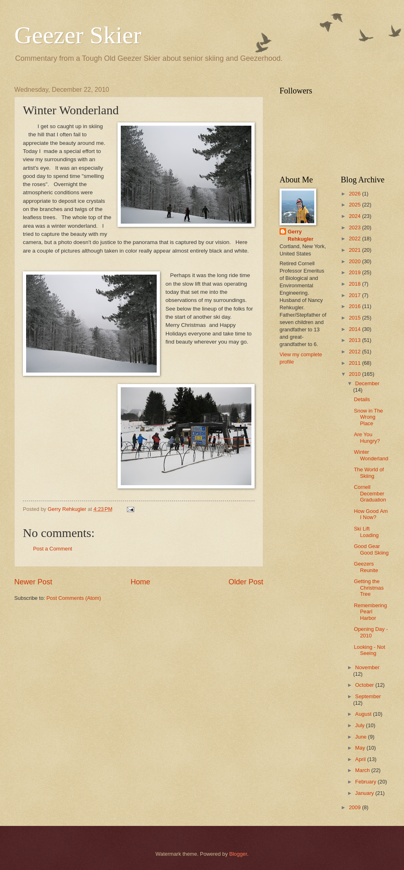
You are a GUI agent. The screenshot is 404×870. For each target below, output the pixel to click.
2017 (355, 295)
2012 (355, 351)
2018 (355, 284)
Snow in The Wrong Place (368, 417)
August (364, 714)
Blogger (238, 854)
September (368, 696)
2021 (355, 250)
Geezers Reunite (366, 567)
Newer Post (33, 582)
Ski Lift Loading (366, 532)
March (363, 770)
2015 (355, 318)
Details (362, 399)
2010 (355, 374)
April (361, 759)
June (361, 737)
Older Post (246, 582)
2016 (355, 306)
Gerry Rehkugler (300, 235)
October (365, 685)
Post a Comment (52, 549)
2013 (355, 340)
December (367, 383)
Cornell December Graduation (370, 493)
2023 (355, 227)
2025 (355, 205)
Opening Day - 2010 (371, 632)
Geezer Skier (77, 35)
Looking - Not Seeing (369, 650)
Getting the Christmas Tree (369, 587)
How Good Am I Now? (371, 514)
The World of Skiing (369, 472)
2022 (355, 238)
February (366, 782)
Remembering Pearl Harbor (370, 611)
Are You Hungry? (367, 437)
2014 (355, 329)
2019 (355, 272)
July (360, 725)
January (365, 793)
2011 (355, 363)
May (360, 748)
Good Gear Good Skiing (371, 549)
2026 (355, 194)
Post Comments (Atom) (74, 598)
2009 (355, 807)
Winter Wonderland (371, 455)
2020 (355, 261)
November (367, 667)
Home (140, 582)
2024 (355, 216)
